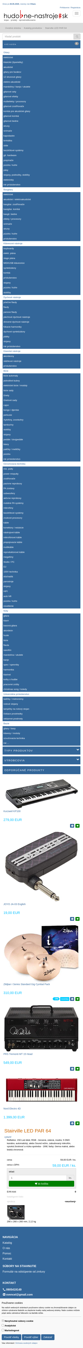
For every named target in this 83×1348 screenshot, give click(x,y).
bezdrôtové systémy (13, 150)
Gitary (6, 52)
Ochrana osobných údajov (26, 1343)
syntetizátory (9, 268)
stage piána (9, 258)
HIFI (5, 591)
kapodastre (9, 135)
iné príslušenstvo (11, 184)
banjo (6, 660)
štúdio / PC (9, 562)
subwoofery (9, 493)
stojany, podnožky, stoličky (16, 175)
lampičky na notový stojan (16, 709)
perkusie (7, 415)
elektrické (8, 57)
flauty (6, 307)
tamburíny (8, 424)
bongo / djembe (11, 410)
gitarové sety (9, 91)
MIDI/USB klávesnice (14, 263)
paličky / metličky (11, 449)
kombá (6, 272)
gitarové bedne (10, 121)
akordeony (8, 356)
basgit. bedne (10, 214)
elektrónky (8, 180)
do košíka (41, 1183)
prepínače (8, 160)
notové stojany (10, 704)
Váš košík (41, 43)
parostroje (8, 581)
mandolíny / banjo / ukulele (16, 86)
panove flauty (10, 312)
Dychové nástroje (12, 297)
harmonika (8, 669)
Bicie (5, 371)
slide (5, 145)
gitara (6, 615)
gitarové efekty (10, 96)
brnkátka (7, 140)
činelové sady (10, 400)
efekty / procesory (12, 219)
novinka (64, 999)
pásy (5, 170)
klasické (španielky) (13, 62)
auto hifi (7, 596)
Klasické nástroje (11, 351)
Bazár (6, 723)
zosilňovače (9, 478)
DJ (4, 566)
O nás (6, 1248)
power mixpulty (11, 473)
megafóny (8, 557)
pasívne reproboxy (12, 483)
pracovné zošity (11, 684)
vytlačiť (7, 1137)
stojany (7, 282)
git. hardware (9, 155)
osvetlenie (8, 606)
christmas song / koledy (15, 689)
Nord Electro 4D (12, 1108)
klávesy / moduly (11, 733)
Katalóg (7, 1242)
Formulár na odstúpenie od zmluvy (24, 1271)
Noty (5, 611)
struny (6, 126)
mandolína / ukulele (13, 655)
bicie (5, 640)
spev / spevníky (11, 664)
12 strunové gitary (12, 77)
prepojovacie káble (12, 542)
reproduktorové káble (14, 552)
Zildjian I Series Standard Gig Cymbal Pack (26, 984)
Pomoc (7, 1253)
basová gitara (10, 625)
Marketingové (12, 1330)
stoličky (7, 292)
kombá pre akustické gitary (16, 111)
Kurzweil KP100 (12, 811)
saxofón (7, 650)
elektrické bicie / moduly (15, 385)
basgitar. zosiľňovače (14, 204)
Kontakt (7, 1258)
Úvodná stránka (13, 28)
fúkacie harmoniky (12, 327)
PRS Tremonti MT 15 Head (18, 1054)
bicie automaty (10, 375)
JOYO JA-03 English (14, 904)
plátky (6, 336)
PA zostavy (8, 488)
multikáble (8, 547)
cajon (6, 405)
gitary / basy (9, 728)
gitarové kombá (11, 116)
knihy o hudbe (10, 679)
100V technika (10, 571)
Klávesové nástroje (12, 243)
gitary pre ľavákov (12, 72)
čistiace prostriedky (13, 713)
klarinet (7, 674)
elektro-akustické (11, 82)
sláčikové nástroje (12, 361)
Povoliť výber (31, 1337)
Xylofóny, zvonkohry (13, 419)
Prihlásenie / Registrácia (70, 8)
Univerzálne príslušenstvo (16, 694)
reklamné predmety (13, 718)
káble (6, 522)
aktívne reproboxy (12, 498)
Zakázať (47, 1337)
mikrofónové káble (12, 537)
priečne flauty (10, 302)
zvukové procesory (12, 518)
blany (6, 444)
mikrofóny (8, 508)
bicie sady (8, 390)
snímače (7, 130)
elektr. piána (9, 253)
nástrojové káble (11, 532)
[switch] (3, 1321)
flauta (6, 645)
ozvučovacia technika (14, 738)
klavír (6, 620)
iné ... (6, 743)
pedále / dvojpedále (13, 439)
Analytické (10, 1325)
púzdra (6, 454)
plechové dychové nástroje (16, 317)
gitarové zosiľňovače (13, 106)
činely (6, 395)
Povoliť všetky (11, 1337)
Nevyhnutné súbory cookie (19, 1321)
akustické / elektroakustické (17, 199)
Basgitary (8, 189)
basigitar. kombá (11, 209)
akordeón (8, 630)
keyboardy (8, 248)
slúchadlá (8, 576)
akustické (8, 67)
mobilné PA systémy (13, 503)
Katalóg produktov (33, 28)
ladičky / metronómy (13, 699)
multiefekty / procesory (14, 101)
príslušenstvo (10, 238)
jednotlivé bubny (11, 380)
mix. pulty (8, 469)
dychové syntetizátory (14, 331)
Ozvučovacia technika (14, 464)
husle (6, 635)
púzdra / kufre (10, 165)
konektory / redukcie (13, 527)
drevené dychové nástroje (16, 322)
